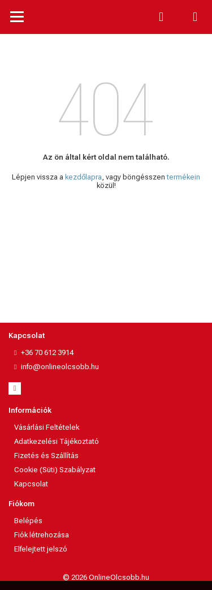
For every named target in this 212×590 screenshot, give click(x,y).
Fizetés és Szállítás (46, 455)
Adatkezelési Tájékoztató (56, 441)
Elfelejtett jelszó (40, 549)
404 (106, 110)
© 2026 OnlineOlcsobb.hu (106, 577)
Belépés (28, 520)
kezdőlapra (83, 177)
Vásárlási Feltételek (46, 427)
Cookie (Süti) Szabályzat (55, 469)
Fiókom (21, 503)
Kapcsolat (26, 335)
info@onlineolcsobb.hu (60, 366)
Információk (29, 410)
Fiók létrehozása (41, 535)
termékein (183, 177)
